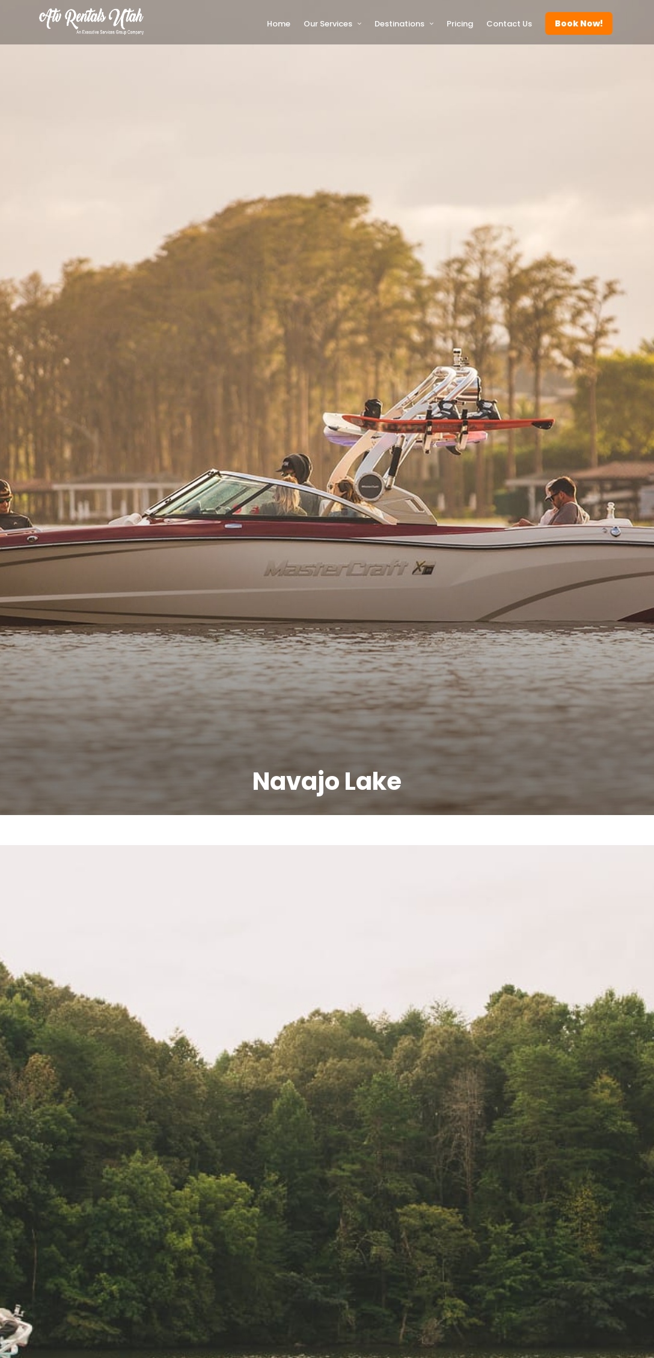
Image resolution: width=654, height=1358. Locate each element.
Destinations (399, 23)
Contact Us (509, 23)
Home (278, 23)
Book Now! (579, 23)
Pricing (460, 23)
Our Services (328, 23)
